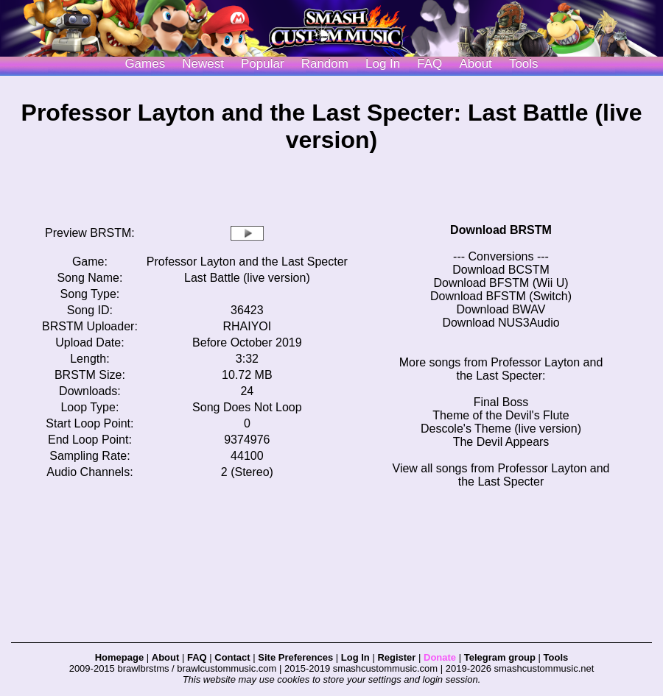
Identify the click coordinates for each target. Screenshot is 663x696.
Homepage (119, 657)
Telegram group (500, 657)
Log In (355, 657)
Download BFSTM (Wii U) (500, 283)
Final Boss (501, 402)
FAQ (429, 64)
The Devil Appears (501, 442)
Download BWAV (501, 309)
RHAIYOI (246, 326)
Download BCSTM (501, 269)
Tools (524, 64)
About (475, 64)
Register (396, 657)
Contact (232, 657)
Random (324, 64)
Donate (440, 657)
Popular (262, 64)
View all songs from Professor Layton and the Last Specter (501, 475)
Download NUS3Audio (500, 322)
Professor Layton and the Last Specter (247, 261)
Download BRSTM (501, 230)
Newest (203, 64)
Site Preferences (295, 657)
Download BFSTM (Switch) (501, 296)
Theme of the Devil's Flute (500, 415)
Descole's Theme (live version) (501, 428)
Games (144, 64)
